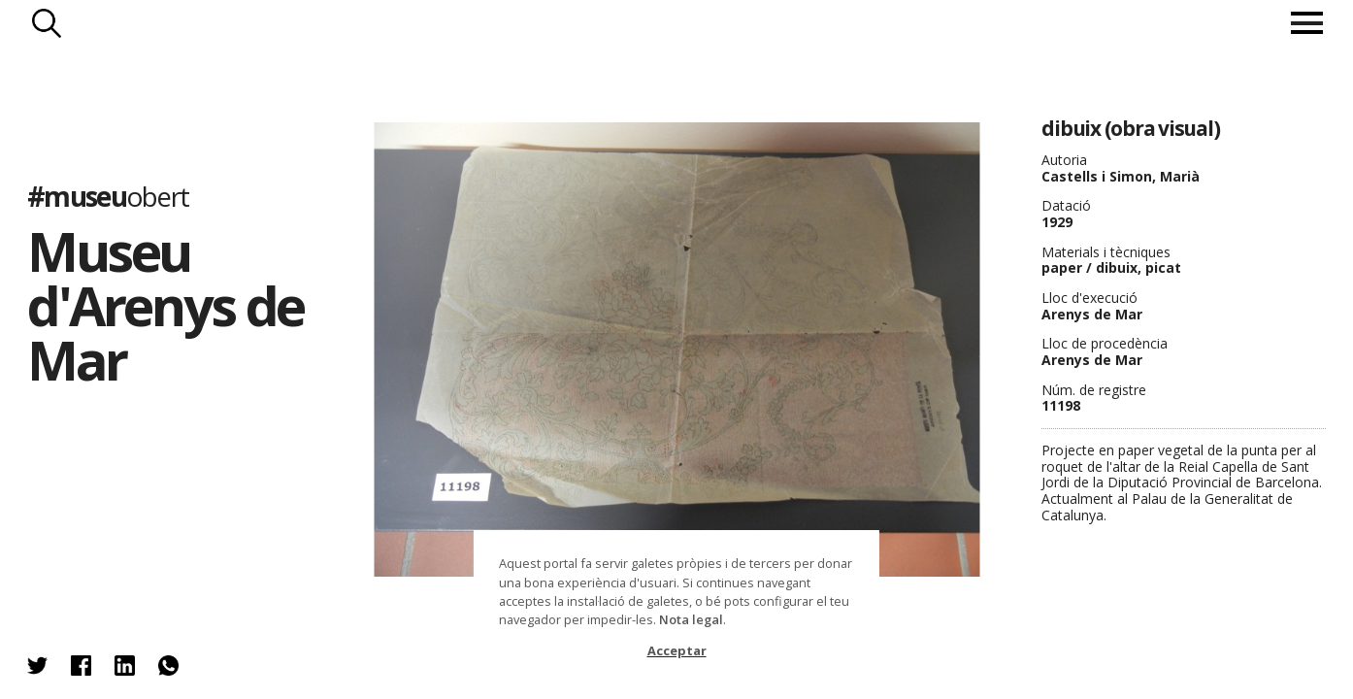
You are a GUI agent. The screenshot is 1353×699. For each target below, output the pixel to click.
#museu (108, 197)
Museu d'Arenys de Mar (165, 306)
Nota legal (691, 619)
